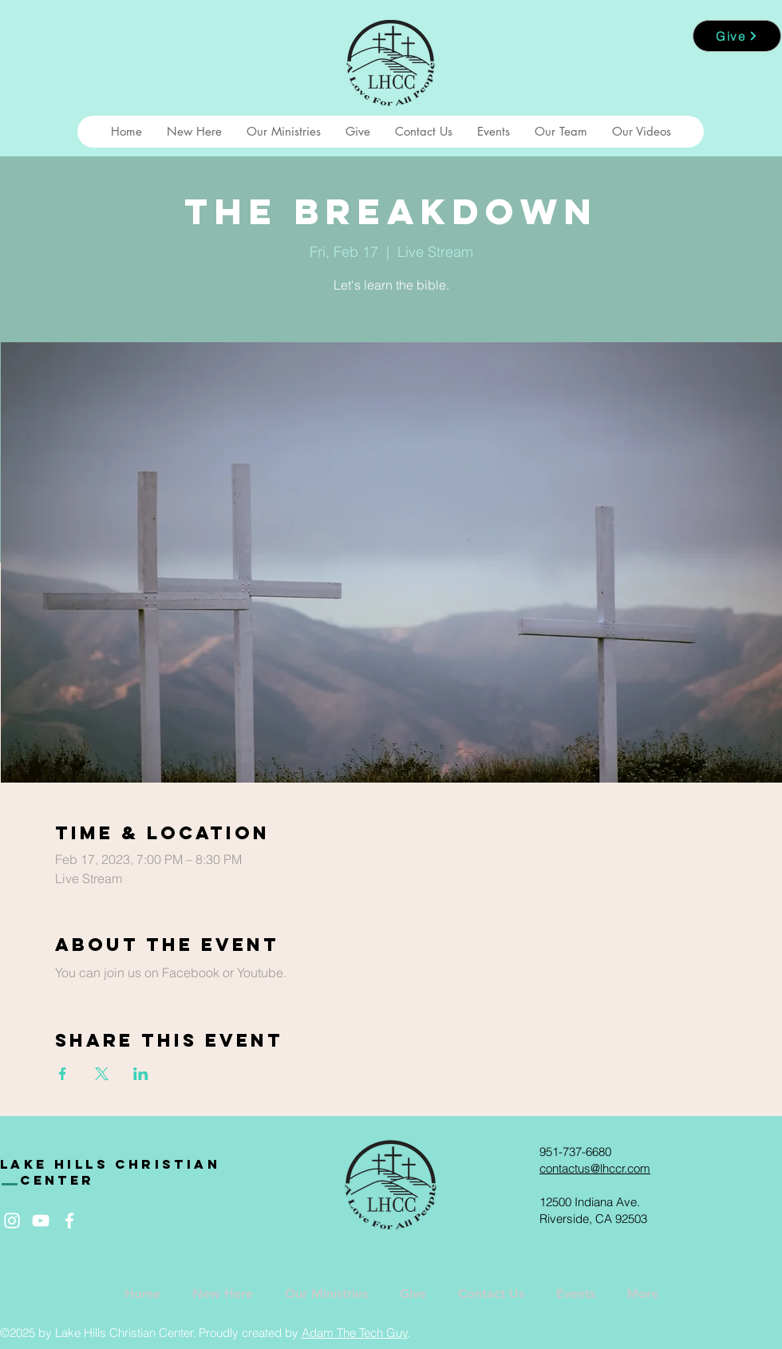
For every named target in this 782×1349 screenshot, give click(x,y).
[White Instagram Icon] (12, 1220)
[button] (194, 132)
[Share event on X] (101, 1073)
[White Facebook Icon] (69, 1220)
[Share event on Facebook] (62, 1073)
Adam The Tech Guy (355, 1332)
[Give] (737, 36)
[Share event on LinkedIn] (140, 1073)
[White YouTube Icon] (40, 1220)
